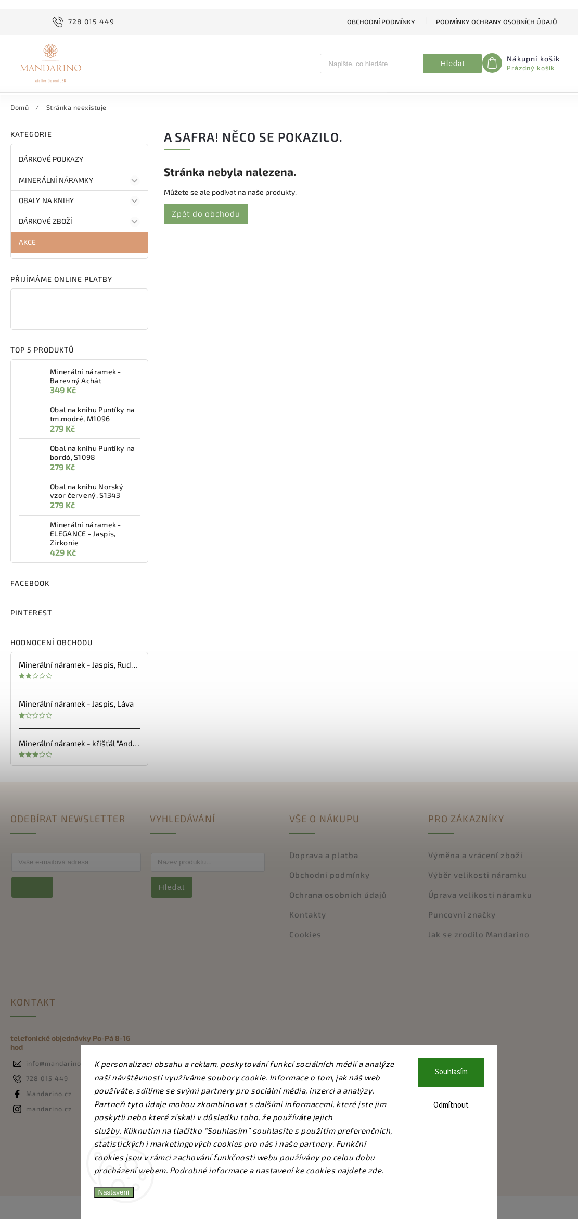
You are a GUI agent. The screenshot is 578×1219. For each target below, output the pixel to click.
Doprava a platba (323, 878)
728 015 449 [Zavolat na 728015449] (47, 1101)
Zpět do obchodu (206, 236)
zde (375, 1170)
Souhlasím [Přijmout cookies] (451, 1071)
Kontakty (307, 937)
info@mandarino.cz (58, 1086)
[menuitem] (48, 105)
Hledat (453, 63)
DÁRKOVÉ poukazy (52, 182)
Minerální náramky (79, 203)
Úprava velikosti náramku (480, 917)
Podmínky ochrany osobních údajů (496, 22)
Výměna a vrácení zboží (475, 878)
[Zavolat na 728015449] (82, 22)
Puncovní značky (462, 937)
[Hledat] (372, 63)
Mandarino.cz (49, 1116)
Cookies (305, 957)
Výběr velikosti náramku (477, 897)
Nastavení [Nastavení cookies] (114, 1192)
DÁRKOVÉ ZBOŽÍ (79, 245)
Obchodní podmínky (381, 22)
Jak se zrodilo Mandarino (479, 957)
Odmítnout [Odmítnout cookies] (451, 1105)
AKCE (28, 264)
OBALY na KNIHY (79, 224)
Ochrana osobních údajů (338, 917)
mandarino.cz (49, 1131)
